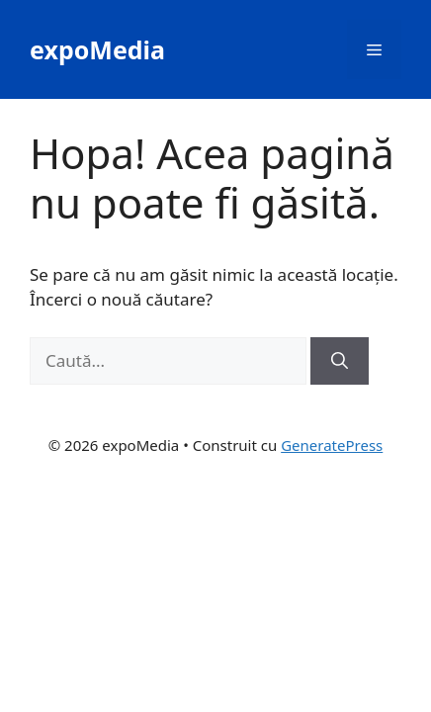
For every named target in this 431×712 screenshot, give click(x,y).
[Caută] (339, 361)
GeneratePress (332, 445)
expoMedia (97, 49)
